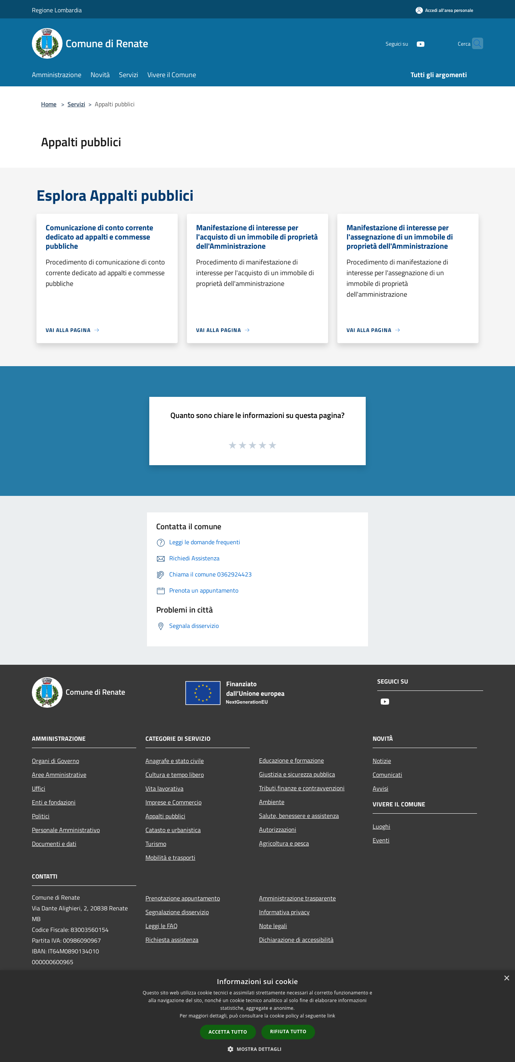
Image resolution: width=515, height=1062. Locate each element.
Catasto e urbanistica (173, 829)
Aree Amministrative (59, 774)
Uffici (38, 788)
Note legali (273, 925)
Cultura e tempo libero (174, 774)
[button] (257, 1049)
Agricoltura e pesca (284, 843)
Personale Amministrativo (66, 829)
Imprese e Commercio (173, 802)
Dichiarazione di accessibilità (296, 939)
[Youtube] (405, 43)
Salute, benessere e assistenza (299, 815)
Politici (41, 816)
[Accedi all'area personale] (444, 10)
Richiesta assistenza (171, 939)
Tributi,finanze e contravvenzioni (302, 788)
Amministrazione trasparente (297, 898)
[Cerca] (474, 43)
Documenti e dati (54, 843)
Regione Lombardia (57, 10)
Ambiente (271, 801)
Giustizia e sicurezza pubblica (297, 774)
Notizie (382, 760)
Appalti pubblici (165, 816)
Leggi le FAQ (161, 925)
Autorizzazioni (277, 829)
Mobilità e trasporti (170, 857)
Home (48, 104)
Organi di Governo (55, 760)
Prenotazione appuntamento (182, 898)
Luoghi (381, 826)
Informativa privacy (284, 912)
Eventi (381, 840)
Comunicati (387, 774)
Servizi (76, 104)
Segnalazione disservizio (177, 912)
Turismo (155, 843)
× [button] (506, 978)
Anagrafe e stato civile (174, 760)
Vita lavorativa (164, 788)
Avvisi (380, 788)
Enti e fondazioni (54, 802)
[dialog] (257, 1016)
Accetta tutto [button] (228, 1032)
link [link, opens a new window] (331, 1015)
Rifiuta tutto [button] (288, 1031)
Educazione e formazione (291, 760)
